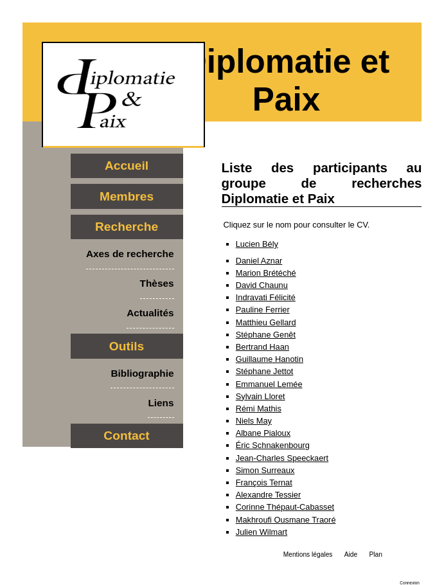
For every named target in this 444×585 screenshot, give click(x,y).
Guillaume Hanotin (269, 359)
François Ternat (264, 482)
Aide (350, 554)
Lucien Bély (257, 244)
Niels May (254, 421)
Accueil (126, 165)
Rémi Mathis (258, 408)
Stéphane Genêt (266, 334)
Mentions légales (308, 554)
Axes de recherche (130, 253)
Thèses (157, 283)
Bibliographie (142, 373)
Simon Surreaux (265, 470)
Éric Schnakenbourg (273, 445)
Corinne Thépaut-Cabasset (285, 507)
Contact (126, 435)
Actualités (150, 312)
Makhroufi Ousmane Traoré (286, 520)
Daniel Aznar (259, 261)
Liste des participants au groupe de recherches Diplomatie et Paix (322, 183)
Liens (160, 402)
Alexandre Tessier (268, 495)
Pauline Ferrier (263, 309)
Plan (375, 554)
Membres (127, 196)
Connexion (410, 582)
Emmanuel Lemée (269, 384)
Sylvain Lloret (260, 396)
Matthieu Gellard (266, 322)
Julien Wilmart (261, 532)
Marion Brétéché (266, 273)
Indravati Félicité (266, 297)
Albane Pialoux (263, 433)
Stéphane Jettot (265, 371)
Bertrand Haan (262, 347)
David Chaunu (262, 285)
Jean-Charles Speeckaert (282, 458)
